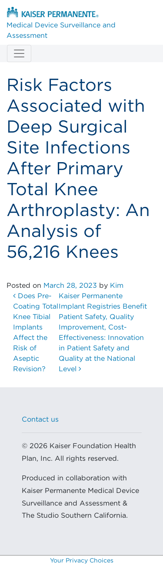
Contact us (40, 419)
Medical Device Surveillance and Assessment (61, 23)
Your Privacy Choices (81, 561)
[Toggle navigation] (19, 53)
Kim (116, 285)
